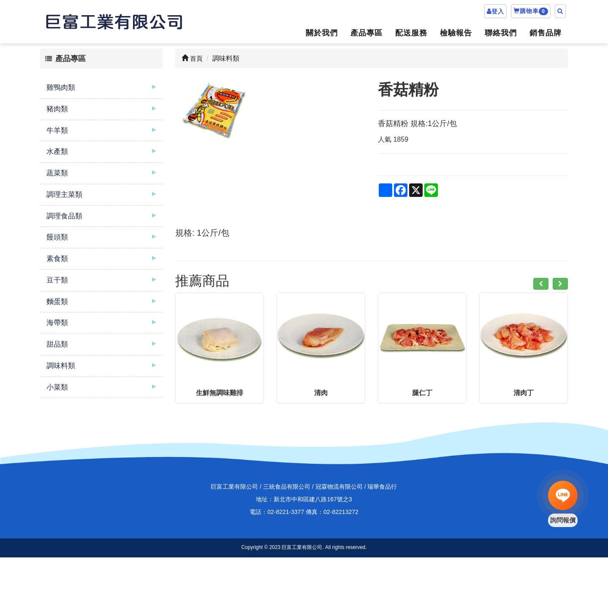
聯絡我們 (501, 33)
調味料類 (60, 366)
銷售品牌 (545, 33)
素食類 (57, 259)
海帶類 (57, 323)
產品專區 (366, 33)
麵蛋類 (57, 302)
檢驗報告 (456, 33)
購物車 (530, 11)
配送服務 (411, 33)
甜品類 (57, 344)
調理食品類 (64, 216)
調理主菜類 (64, 195)
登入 (497, 11)
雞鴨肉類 (60, 87)
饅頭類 (57, 237)
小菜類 (57, 387)
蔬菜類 (57, 173)
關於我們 (322, 33)
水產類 (57, 152)
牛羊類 (57, 130)
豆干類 (57, 280)
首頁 (192, 58)
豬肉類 (57, 109)
